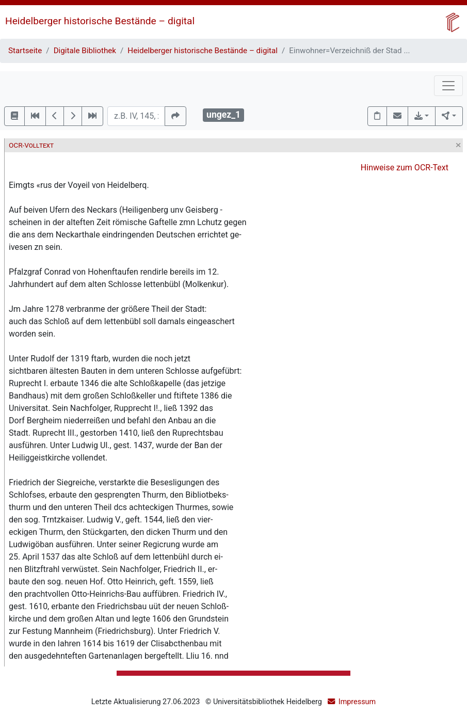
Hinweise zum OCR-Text (404, 167)
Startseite (25, 50)
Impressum (357, 701)
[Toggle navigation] (448, 85)
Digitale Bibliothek (85, 50)
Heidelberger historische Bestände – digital (100, 21)
